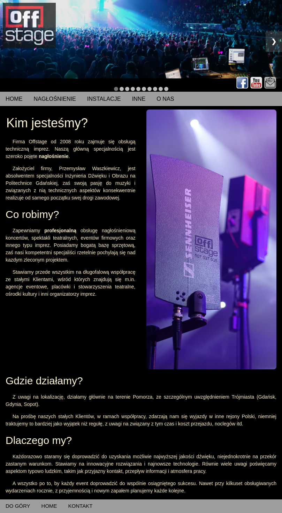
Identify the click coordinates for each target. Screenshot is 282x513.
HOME (14, 99)
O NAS (165, 99)
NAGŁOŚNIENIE (55, 99)
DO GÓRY (18, 506)
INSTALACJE (104, 99)
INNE (139, 99)
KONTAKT (80, 506)
